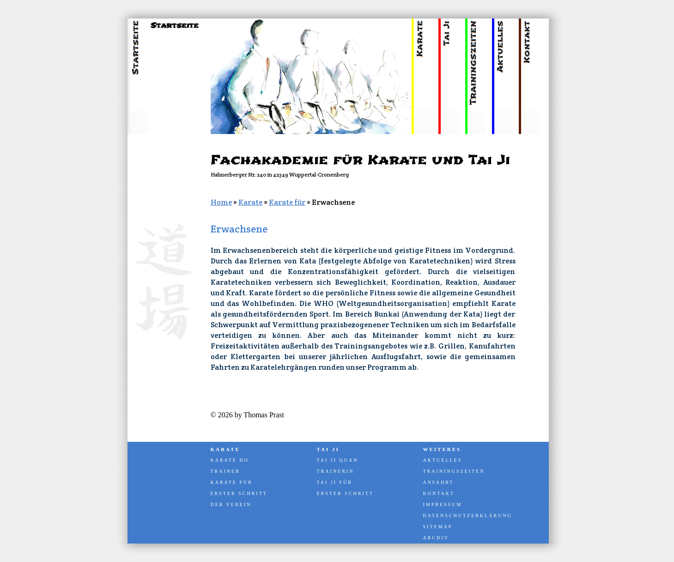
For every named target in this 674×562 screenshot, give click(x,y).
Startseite (175, 25)
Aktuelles (442, 460)
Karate (250, 202)
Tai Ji (328, 449)
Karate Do (230, 460)
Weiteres (442, 449)
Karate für (287, 202)
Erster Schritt (239, 493)
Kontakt (439, 493)
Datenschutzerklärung (467, 515)
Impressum (442, 504)
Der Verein (231, 504)
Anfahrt (438, 482)
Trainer (225, 471)
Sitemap (438, 526)
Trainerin (335, 471)
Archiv (436, 537)
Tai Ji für (335, 482)
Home (221, 202)
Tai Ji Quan (337, 460)
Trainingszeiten (454, 471)
